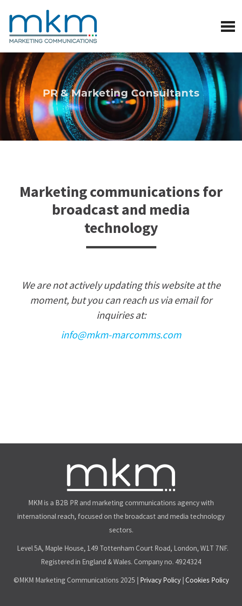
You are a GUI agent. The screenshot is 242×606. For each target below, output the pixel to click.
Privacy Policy (160, 580)
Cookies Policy (207, 580)
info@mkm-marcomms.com (121, 334)
